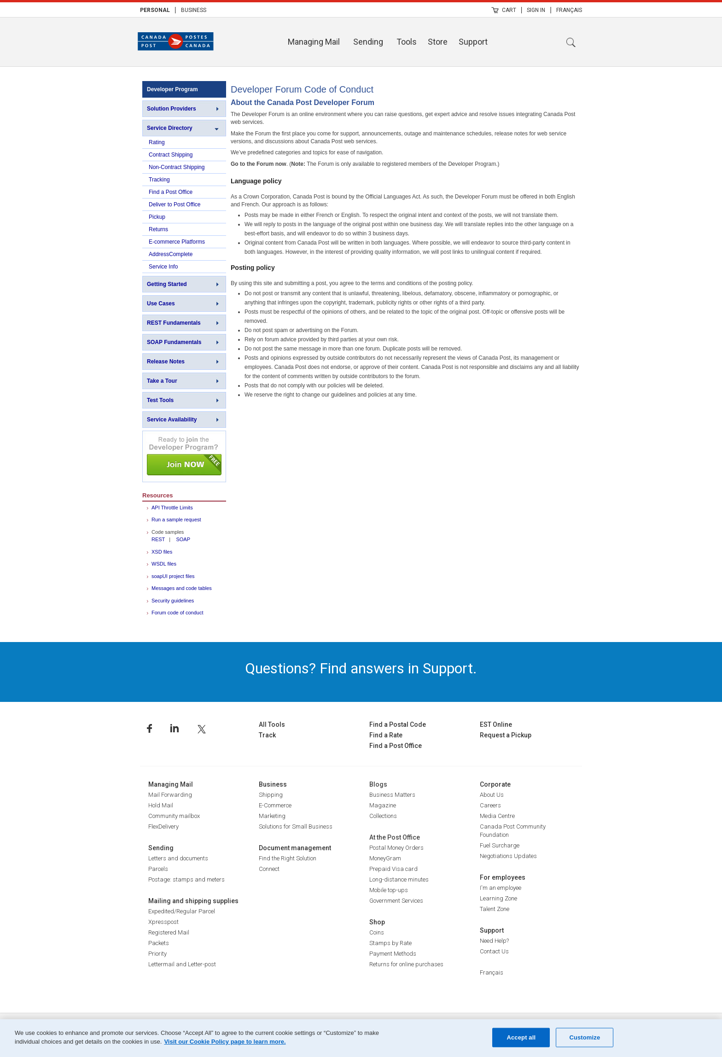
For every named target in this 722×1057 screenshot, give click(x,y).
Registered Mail (168, 932)
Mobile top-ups (388, 890)
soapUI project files (173, 576)
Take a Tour (162, 381)
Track (267, 735)
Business (193, 10)
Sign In (536, 10)
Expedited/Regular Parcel (181, 911)
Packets (158, 943)
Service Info (163, 266)
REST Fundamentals (174, 323)
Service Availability (172, 419)
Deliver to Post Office (175, 204)
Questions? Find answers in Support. (361, 668)
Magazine (382, 805)
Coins (376, 932)
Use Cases (161, 303)
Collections (383, 815)
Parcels (158, 868)
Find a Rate (385, 735)
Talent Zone (494, 908)
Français (569, 10)
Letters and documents (178, 858)
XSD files (161, 552)
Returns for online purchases (406, 964)
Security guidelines (172, 600)
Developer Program (172, 89)
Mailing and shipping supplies (193, 901)
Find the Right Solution (287, 858)
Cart (509, 10)
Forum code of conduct (177, 612)
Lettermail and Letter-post (182, 964)
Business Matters (392, 794)
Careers (490, 805)
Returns (158, 229)
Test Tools (160, 400)
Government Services (396, 900)
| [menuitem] (175, 9)
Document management (295, 848)
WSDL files (163, 563)
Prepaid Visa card (393, 868)
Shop (377, 922)
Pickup (157, 217)
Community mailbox (174, 815)
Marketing (272, 815)
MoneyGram (385, 858)
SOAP (183, 539)
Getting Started (167, 284)
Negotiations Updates (508, 856)
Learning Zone (498, 898)
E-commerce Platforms (177, 242)
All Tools (272, 724)
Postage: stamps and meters (186, 879)
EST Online (496, 724)
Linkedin (174, 728)
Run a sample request (176, 519)
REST (158, 539)
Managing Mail (314, 42)
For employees (502, 877)
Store (438, 42)
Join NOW (184, 456)
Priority (157, 953)
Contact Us (494, 951)
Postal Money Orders (396, 847)
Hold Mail (160, 805)
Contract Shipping (170, 155)
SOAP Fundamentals (174, 342)
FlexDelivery (163, 826)
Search (571, 42)
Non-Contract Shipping (176, 167)
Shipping (271, 794)
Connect (269, 868)
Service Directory (169, 128)
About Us (492, 794)
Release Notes (166, 361)
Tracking (159, 179)
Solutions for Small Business (295, 826)
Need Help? (494, 940)
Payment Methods (392, 953)
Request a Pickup (505, 735)
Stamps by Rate (390, 943)
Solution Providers (171, 108)
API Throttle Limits (172, 507)
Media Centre (497, 815)
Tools (406, 42)
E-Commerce (275, 805)
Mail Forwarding (170, 794)
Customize (584, 1037)
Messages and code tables (181, 588)
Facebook (149, 728)
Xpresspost (163, 921)
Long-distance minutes (399, 879)
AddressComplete (170, 254)
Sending (368, 42)
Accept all (521, 1037)
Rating (157, 142)
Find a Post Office (170, 192)
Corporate (495, 784)
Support (473, 42)
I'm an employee (500, 887)
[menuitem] (155, 9)
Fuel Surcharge (499, 845)
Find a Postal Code (397, 724)
